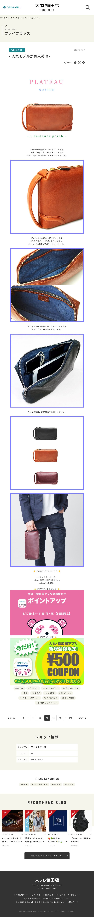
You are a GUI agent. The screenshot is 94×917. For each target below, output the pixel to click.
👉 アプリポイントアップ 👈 (47, 589)
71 (34, 718)
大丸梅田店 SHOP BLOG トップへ (49, 855)
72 (40, 718)
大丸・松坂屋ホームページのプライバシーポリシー (47, 898)
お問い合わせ (72, 902)
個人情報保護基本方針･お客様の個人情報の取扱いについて (40, 902)
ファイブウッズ (12, 18)
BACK (11, 718)
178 (70, 718)
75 (60, 718)
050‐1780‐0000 (49, 888)
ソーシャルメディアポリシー (68, 895)
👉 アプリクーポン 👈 (47, 637)
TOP (2, 18)
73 (47, 718)
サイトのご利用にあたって (42, 895)
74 (54, 718)
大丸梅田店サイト (21, 895)
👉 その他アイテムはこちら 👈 (47, 571)
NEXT (82, 718)
